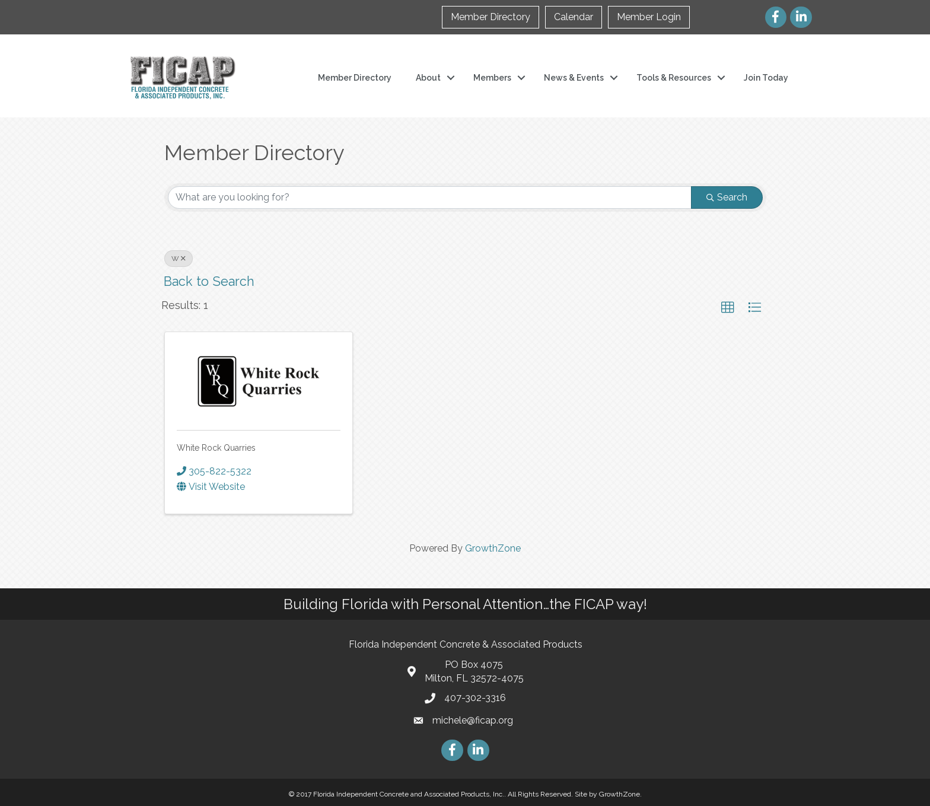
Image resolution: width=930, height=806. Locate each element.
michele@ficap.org (472, 720)
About (428, 77)
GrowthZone (493, 548)
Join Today (766, 77)
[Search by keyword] (430, 197)
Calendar (573, 17)
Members (492, 77)
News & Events (574, 77)
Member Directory (490, 17)
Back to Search (209, 281)
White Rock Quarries (216, 448)
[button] (728, 308)
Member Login (649, 17)
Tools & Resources (673, 77)
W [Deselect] (178, 258)
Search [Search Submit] (726, 197)
